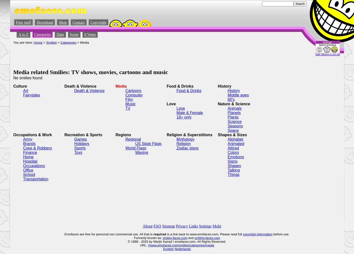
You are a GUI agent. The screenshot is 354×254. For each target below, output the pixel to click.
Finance (30, 152)
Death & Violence (89, 91)
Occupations (34, 166)
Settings (205, 226)
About (148, 226)
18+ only (184, 117)
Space (233, 130)
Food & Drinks (189, 91)
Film (129, 99)
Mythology (185, 139)
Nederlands (183, 249)
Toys (78, 152)
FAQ (157, 226)
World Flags (135, 148)
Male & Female (190, 113)
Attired (233, 148)
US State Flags (148, 144)
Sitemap (168, 226)
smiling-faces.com (207, 238)
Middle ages (238, 95)
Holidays (81, 144)
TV (127, 108)
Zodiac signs (188, 148)
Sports (80, 148)
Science (235, 122)
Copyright (98, 22)
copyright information (258, 234)
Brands (29, 144)
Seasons (235, 126)
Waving (141, 152)
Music (130, 104)
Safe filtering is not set (328, 54)
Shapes (234, 166)
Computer (134, 95)
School (29, 175)
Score (74, 34)
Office (28, 170)
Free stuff (23, 22)
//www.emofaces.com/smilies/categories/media (181, 245)
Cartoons (133, 91)
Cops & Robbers (37, 148)
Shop (63, 22)
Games (80, 139)
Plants (233, 117)
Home (38, 42)
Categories (42, 34)
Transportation (35, 179)
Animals (235, 108)
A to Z (23, 34)
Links (193, 226)
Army (27, 139)
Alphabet (235, 139)
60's (231, 99)
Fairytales (31, 95)
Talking (234, 170)
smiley (167, 238)
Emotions (236, 157)
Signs (232, 161)
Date (60, 34)
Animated (236, 144)
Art (25, 91)
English (168, 249)
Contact (79, 22)
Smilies (51, 42)
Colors (233, 152)
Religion (184, 144)
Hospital (30, 161)
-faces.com (180, 238)
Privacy (182, 226)
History (234, 91)
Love (181, 108)
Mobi (217, 226)
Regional (133, 139)
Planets (234, 113)
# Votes (90, 34)
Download (45, 22)
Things (233, 175)
